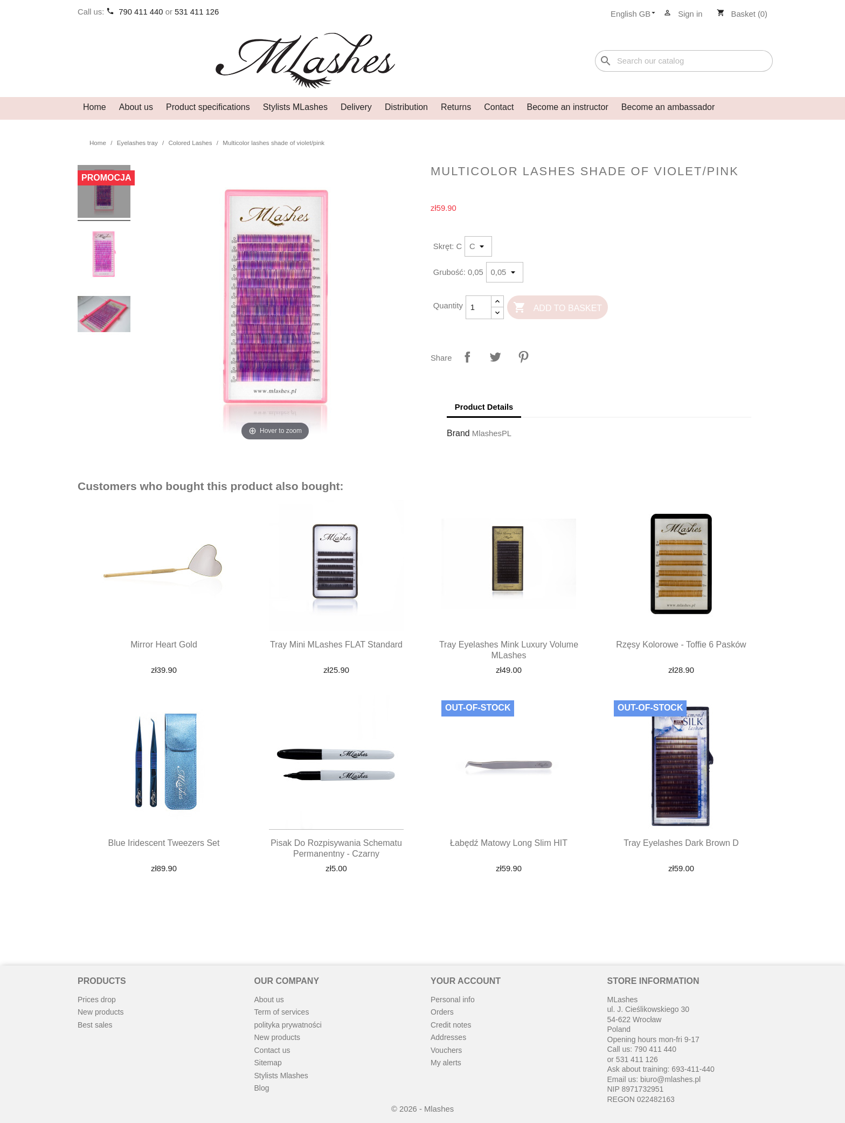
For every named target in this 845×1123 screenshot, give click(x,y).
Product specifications (208, 107)
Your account (466, 981)
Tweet (495, 357)
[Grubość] (504, 272)
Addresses (448, 1037)
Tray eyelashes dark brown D (681, 843)
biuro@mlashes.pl (670, 1079)
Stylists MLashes (295, 107)
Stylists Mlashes (281, 1075)
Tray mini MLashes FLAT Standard (336, 644)
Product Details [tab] (484, 407)
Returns (456, 107)
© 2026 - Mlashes (422, 1109)
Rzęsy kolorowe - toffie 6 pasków (681, 644)
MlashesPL (491, 433)
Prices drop (97, 999)
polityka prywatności (288, 1025)
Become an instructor (567, 107)
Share (467, 357)
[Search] (684, 61)
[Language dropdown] (636, 14)
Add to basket (557, 308)
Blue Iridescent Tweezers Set (164, 843)
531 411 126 (197, 12)
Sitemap (268, 1062)
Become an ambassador (668, 107)
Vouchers (446, 1050)
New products (101, 1012)
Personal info (453, 999)
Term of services (281, 1012)
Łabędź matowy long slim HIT (508, 843)
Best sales (95, 1025)
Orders (442, 1012)
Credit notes (451, 1025)
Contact (499, 107)
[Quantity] (478, 307)
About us (136, 107)
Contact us (272, 1050)
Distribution (406, 107)
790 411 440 (142, 12)
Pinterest (523, 357)
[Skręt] (478, 246)
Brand (458, 433)
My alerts (446, 1062)
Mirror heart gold (163, 644)
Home (94, 107)
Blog (261, 1088)
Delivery (356, 107)
